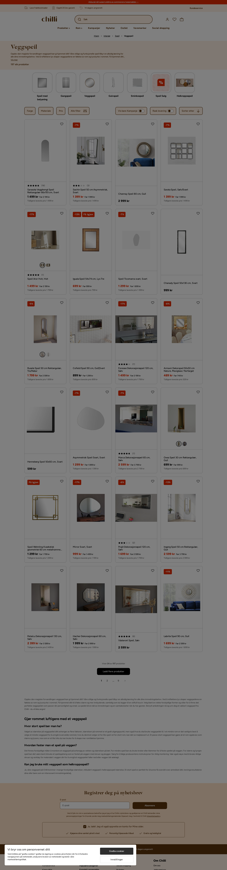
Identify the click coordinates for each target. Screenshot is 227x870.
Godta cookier (116, 851)
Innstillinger (116, 859)
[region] (70, 855)
